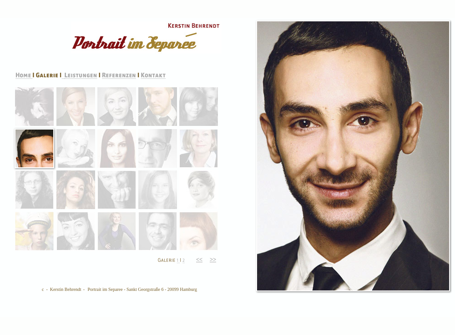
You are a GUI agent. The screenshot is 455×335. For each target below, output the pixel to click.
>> (213, 259)
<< (199, 259)
